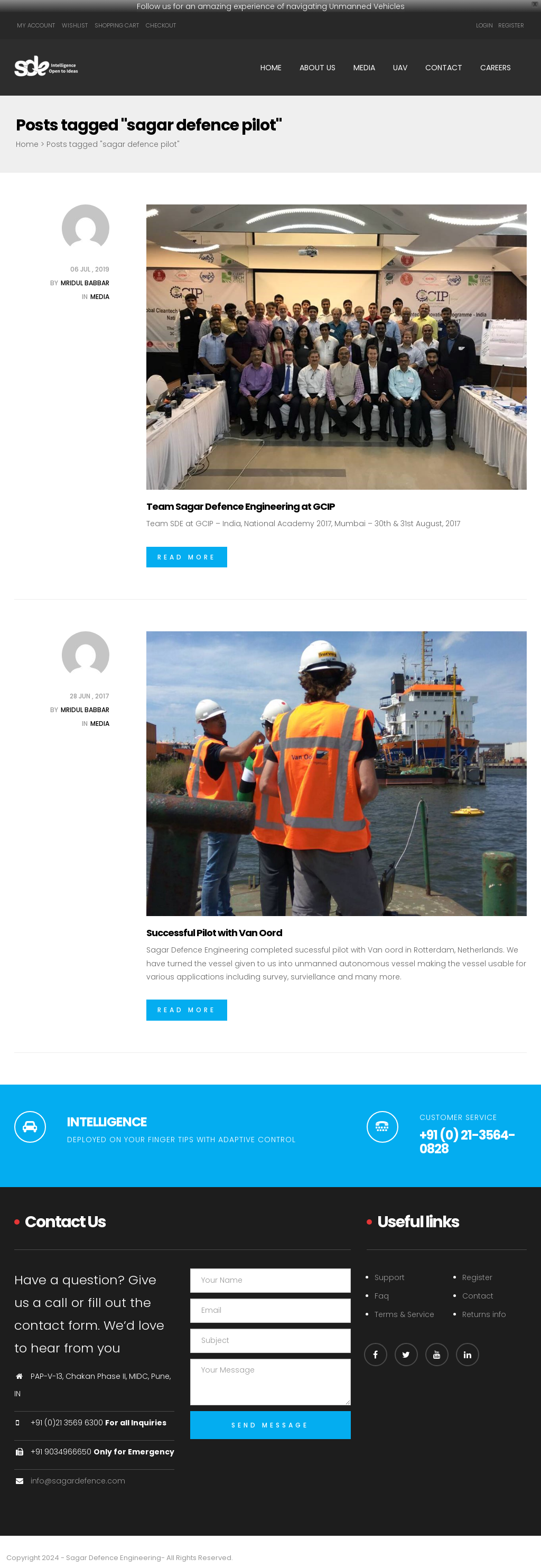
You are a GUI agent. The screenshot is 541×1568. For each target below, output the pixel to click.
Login (484, 17)
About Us (317, 60)
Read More (186, 549)
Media (364, 60)
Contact (443, 60)
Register (511, 17)
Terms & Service (404, 1307)
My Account (36, 17)
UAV (400, 60)
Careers (495, 60)
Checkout (161, 17)
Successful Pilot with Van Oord (214, 925)
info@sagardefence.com (78, 1473)
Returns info (484, 1307)
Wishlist (75, 17)
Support (390, 1269)
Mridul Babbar (85, 274)
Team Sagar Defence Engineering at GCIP (240, 498)
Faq (382, 1288)
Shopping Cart (117, 17)
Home (271, 60)
